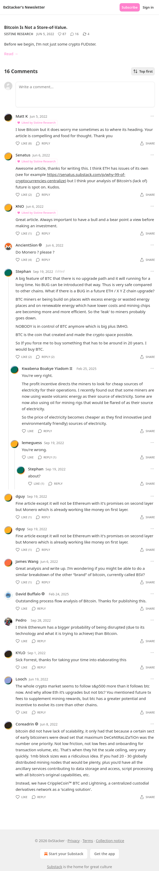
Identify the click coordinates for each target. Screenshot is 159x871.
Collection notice (110, 840)
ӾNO (20, 206)
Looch (21, 678)
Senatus (23, 154)
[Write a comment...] (85, 94)
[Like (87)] (62, 34)
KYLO (20, 652)
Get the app (104, 853)
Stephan (23, 271)
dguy (20, 496)
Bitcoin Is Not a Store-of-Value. (35, 27)
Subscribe (130, 7)
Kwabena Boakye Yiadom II (47, 368)
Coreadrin (25, 724)
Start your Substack (63, 854)
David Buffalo (28, 593)
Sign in (148, 7)
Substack (54, 866)
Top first (143, 71)
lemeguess (32, 442)
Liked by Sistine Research (36, 122)
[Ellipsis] (152, 116)
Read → (11, 53)
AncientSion (27, 245)
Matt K (22, 116)
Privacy (73, 840)
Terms (87, 840)
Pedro (21, 620)
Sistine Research (18, 34)
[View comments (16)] (74, 34)
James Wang (27, 561)
